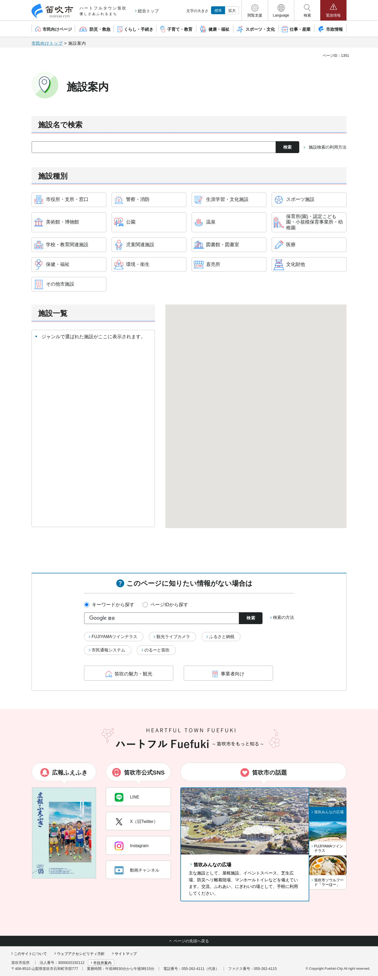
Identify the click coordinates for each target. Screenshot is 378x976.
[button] (255, 10)
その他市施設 (60, 284)
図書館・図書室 (222, 244)
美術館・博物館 (62, 222)
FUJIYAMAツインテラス (114, 636)
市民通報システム (108, 650)
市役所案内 (102, 963)
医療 (291, 244)
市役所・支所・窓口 (67, 199)
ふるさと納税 (221, 636)
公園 (130, 222)
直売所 (213, 264)
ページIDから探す (169, 604)
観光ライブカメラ (173, 636)
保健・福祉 (58, 264)
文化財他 (295, 264)
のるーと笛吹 (157, 650)
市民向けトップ (47, 43)
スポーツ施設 (300, 199)
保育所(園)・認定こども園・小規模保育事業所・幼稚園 (314, 222)
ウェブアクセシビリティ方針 (81, 954)
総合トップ (148, 11)
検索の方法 (283, 617)
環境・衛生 (138, 264)
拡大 (232, 10)
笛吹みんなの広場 (212, 864)
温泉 (211, 222)
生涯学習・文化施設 (227, 199)
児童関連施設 (140, 244)
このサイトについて (30, 954)
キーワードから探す (113, 604)
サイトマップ (126, 954)
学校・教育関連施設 (67, 244)
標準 (218, 10)
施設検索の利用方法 (327, 147)
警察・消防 (138, 199)
